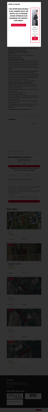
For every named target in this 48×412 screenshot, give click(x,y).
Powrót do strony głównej (18, 25)
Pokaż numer (35, 38)
